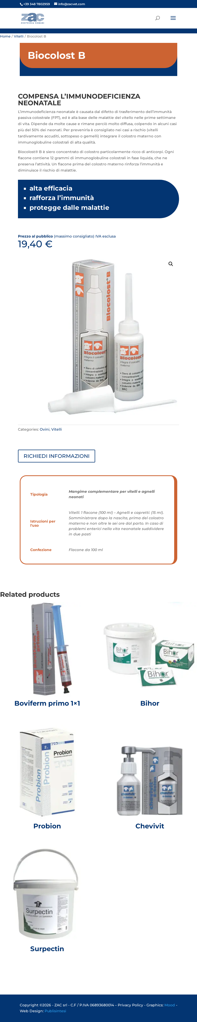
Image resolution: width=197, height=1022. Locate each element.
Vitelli (19, 36)
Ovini (45, 429)
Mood (169, 1005)
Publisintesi (55, 1011)
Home (5, 36)
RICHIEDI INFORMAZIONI (57, 456)
